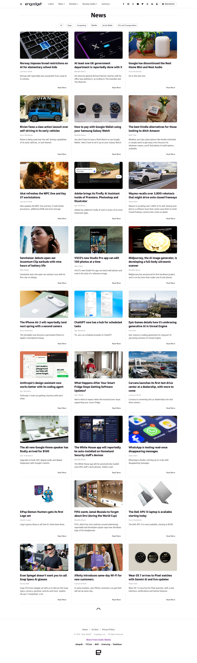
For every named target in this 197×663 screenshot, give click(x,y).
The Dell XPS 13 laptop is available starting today (150, 514)
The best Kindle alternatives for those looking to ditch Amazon (153, 129)
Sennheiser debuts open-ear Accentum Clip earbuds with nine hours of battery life (40, 262)
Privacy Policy (108, 630)
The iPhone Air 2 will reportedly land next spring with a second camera (43, 324)
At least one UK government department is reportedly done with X (98, 65)
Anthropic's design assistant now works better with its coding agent (41, 385)
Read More (62, 88)
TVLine (89, 644)
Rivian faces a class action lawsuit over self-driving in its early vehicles (44, 129)
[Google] (152, 4)
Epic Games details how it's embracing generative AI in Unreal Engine (153, 324)
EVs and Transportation (127, 25)
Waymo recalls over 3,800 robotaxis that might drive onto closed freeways (153, 195)
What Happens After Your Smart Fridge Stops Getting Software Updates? (94, 387)
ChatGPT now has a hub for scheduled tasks (98, 324)
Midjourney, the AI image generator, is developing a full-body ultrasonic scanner (153, 262)
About (85, 630)
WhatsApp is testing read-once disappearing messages (148, 449)
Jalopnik (79, 644)
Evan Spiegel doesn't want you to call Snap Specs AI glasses (43, 577)
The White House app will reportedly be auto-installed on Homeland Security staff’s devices (97, 451)
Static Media (86, 634)
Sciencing (105, 644)
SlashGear (117, 644)
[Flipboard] (142, 4)
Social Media (107, 25)
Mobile (94, 25)
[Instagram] (128, 4)
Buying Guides (89, 4)
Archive (94, 630)
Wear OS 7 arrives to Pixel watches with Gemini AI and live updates (150, 577)
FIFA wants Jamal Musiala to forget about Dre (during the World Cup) (96, 514)
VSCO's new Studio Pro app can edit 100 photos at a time (96, 260)
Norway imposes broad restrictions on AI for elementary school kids (44, 65)
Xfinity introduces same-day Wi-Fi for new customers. (98, 577)
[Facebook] (123, 4)
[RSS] (157, 4)
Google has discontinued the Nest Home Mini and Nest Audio (150, 65)
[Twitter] (133, 4)
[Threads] (147, 4)
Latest (51, 4)
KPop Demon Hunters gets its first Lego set (41, 514)
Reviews (73, 4)
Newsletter (168, 4)
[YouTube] (138, 4)
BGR (97, 644)
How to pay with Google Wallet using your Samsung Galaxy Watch (97, 129)
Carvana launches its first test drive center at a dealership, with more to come (151, 387)
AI (61, 25)
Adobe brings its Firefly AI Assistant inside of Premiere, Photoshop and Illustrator (97, 197)
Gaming (105, 4)
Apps (70, 25)
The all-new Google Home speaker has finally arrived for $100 (44, 449)
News (60, 4)
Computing (81, 25)
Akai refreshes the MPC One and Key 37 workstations (43, 195)
